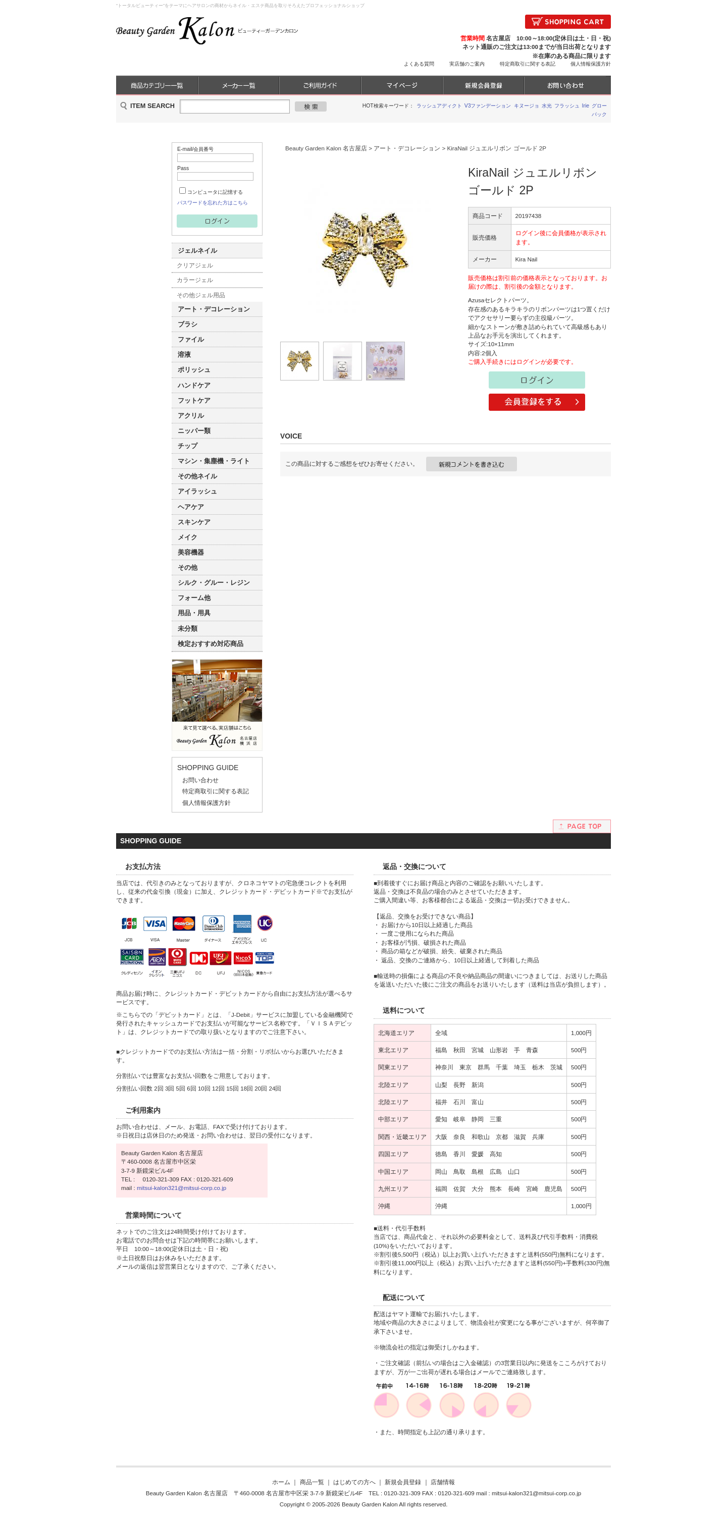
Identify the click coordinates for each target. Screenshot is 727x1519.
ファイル (191, 339)
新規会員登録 (403, 1482)
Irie (586, 105)
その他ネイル (197, 476)
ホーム (281, 1482)
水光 (547, 105)
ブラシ (187, 324)
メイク (187, 537)
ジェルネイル (197, 250)
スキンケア (194, 522)
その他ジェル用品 (201, 295)
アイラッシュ (197, 491)
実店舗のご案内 (467, 64)
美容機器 (191, 552)
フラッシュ (567, 105)
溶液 (184, 354)
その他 (187, 567)
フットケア (194, 400)
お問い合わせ (200, 780)
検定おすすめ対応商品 (210, 643)
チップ (187, 446)
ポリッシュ (194, 369)
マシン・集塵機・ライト (214, 461)
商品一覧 (312, 1482)
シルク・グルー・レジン (214, 582)
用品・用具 (194, 613)
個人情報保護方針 (590, 64)
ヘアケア (191, 507)
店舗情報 (443, 1482)
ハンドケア (194, 385)
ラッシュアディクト (439, 105)
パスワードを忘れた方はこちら (212, 202)
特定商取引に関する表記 (527, 64)
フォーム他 (194, 598)
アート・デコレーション (214, 309)
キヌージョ (526, 105)
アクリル (191, 415)
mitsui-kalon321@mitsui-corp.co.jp (181, 1187)
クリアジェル (195, 265)
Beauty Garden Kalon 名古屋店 (326, 148)
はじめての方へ (354, 1482)
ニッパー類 (194, 431)
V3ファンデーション (487, 105)
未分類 (187, 628)
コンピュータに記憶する (215, 192)
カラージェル (195, 280)
